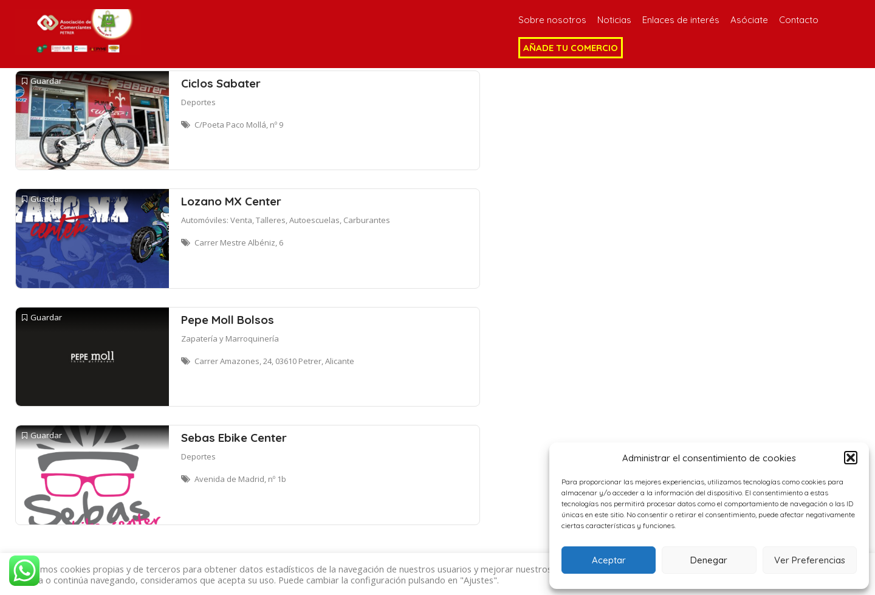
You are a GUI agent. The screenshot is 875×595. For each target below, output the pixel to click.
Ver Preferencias (809, 560)
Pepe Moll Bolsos (227, 319)
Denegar (708, 560)
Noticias (614, 20)
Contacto (798, 20)
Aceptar (609, 560)
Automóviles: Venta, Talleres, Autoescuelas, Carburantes (285, 220)
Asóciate (749, 20)
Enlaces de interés (680, 20)
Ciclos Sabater (221, 83)
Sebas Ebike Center (234, 437)
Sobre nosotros (552, 20)
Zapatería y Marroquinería (230, 338)
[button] (851, 458)
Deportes (198, 102)
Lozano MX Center (231, 201)
